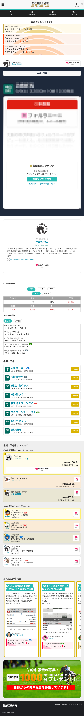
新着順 (18, 321)
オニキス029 (16, 64)
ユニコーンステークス (25, 412)
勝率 (36, 294)
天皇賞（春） (20, 368)
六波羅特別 (19, 376)
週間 (31, 289)
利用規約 (64, 704)
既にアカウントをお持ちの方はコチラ (42, 184)
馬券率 (46, 294)
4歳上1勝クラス (20, 385)
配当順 (7, 321)
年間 (51, 289)
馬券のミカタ (10, 713)
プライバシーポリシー (75, 704)
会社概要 (57, 704)
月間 (41, 289)
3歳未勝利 (17, 429)
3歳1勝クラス (19, 394)
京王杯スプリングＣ (24, 403)
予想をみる (75, 369)
